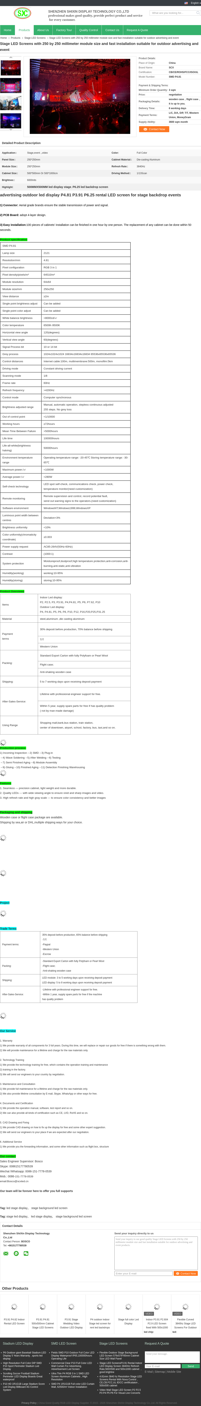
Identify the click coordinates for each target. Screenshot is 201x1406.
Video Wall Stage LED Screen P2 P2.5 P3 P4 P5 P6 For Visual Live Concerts (120, 1391)
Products (24, 30)
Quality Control (88, 30)
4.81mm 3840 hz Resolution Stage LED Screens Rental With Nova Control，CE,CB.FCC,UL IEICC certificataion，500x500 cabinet (120, 1381)
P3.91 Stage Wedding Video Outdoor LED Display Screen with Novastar (71, 1324)
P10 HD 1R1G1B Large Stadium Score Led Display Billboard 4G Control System (24, 1387)
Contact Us (112, 30)
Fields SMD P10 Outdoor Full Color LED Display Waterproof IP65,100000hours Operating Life (72, 1355)
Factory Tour (64, 30)
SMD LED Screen (63, 1343)
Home (7, 30)
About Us (43, 30)
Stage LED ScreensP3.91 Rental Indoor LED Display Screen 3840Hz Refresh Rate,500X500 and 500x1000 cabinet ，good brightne (121, 1368)
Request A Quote (137, 30)
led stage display (16, 1208)
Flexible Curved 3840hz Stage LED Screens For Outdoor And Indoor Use (185, 1324)
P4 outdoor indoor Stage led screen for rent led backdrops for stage (100, 1324)
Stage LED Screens (34, 38)
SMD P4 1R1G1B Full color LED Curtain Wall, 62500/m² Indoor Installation (72, 1385)
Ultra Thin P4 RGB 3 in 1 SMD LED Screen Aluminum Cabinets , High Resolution (70, 1376)
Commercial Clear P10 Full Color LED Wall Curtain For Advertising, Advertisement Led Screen (71, 1366)
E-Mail (149, 1371)
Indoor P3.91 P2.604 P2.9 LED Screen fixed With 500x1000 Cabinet (157, 1324)
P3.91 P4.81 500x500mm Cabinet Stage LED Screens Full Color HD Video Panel (43, 1324)
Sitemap (160, 1371)
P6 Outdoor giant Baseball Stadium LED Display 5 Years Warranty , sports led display (24, 1355)
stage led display (16, 1216)
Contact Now (157, 129)
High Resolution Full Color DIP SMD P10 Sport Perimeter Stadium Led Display (22, 1366)
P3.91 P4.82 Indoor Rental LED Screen (14, 1321)
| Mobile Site (173, 1371)
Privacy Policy (29, 1403)
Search (198, 13)
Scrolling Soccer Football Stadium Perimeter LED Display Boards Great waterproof (22, 1376)
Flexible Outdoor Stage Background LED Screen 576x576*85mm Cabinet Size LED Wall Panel (119, 1355)
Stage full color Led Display (128, 1321)
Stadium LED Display (18, 1343)
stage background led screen (49, 1208)
